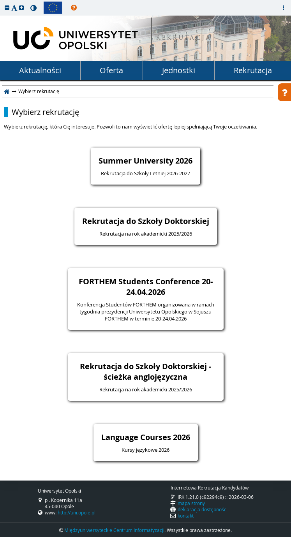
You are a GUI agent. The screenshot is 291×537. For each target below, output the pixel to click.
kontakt (186, 515)
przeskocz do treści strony (2, 2)
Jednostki (178, 70)
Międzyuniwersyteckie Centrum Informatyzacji (114, 530)
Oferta (111, 70)
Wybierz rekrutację (45, 112)
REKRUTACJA (184, 38)
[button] (7, 7)
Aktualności (40, 70)
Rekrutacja (253, 70)
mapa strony (191, 503)
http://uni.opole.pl (76, 512)
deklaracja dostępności (203, 509)
